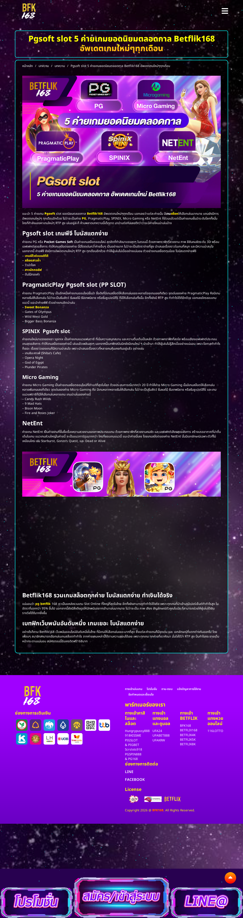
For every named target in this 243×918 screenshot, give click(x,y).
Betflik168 (95, 213)
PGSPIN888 (133, 754)
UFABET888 (161, 735)
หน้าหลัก (27, 66)
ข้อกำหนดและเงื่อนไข (141, 694)
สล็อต (174, 213)
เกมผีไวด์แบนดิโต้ (36, 256)
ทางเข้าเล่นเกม (133, 689)
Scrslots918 (133, 749)
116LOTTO (215, 731)
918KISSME (133, 735)
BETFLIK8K (188, 744)
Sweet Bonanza (37, 307)
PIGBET (133, 745)
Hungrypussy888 (137, 731)
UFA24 (157, 731)
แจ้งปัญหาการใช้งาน (189, 689)
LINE (129, 772)
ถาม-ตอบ (167, 689)
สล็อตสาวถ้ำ (33, 260)
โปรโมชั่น (152, 689)
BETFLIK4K (188, 735)
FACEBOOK (135, 779)
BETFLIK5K (188, 739)
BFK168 (185, 725)
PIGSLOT (131, 740)
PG (84, 218)
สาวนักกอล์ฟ (33, 270)
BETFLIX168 (188, 730)
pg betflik (43, 604)
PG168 (133, 759)
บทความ (44, 66)
